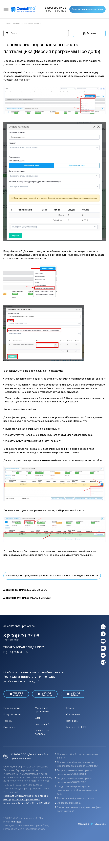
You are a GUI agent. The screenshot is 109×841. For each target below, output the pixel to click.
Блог (37, 717)
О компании (73, 714)
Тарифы (7, 720)
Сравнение (9, 727)
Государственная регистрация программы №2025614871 (73, 772)
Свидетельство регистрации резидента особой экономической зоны (75, 790)
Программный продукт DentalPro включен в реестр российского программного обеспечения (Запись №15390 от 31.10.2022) (26, 799)
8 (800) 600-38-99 (15, 652)
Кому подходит (12, 714)
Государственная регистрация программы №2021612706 (73, 780)
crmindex (16, 821)
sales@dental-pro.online (19, 626)
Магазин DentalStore (77, 727)
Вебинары (72, 720)
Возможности (11, 708)
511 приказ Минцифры (67, 803)
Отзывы (71, 708)
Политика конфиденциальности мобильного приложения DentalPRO (76, 764)
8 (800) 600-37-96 (21, 635)
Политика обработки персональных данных (76, 756)
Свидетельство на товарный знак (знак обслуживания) (78, 809)
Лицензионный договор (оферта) (74, 798)
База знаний (42, 724)
